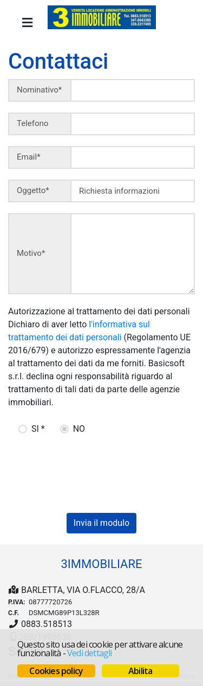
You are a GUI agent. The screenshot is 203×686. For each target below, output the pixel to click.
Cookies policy (56, 671)
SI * (38, 429)
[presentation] (82, 470)
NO (79, 429)
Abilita (140, 671)
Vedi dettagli (89, 653)
